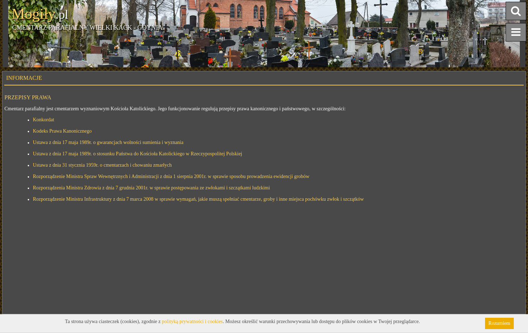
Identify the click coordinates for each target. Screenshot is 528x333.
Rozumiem (499, 323)
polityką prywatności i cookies (192, 321)
